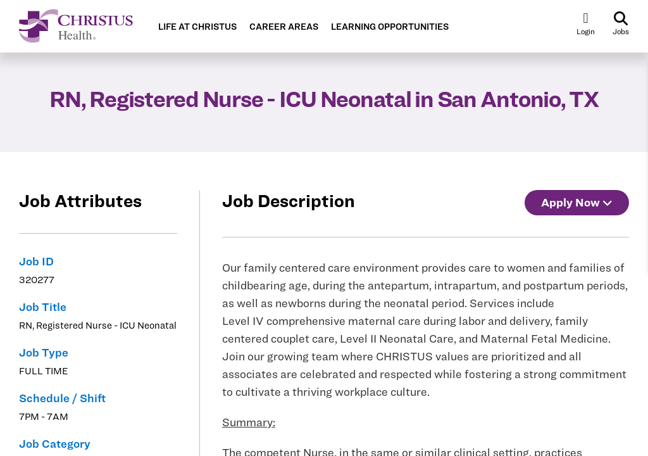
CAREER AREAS (283, 27)
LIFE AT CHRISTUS (197, 27)
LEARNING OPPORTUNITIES (390, 27)
